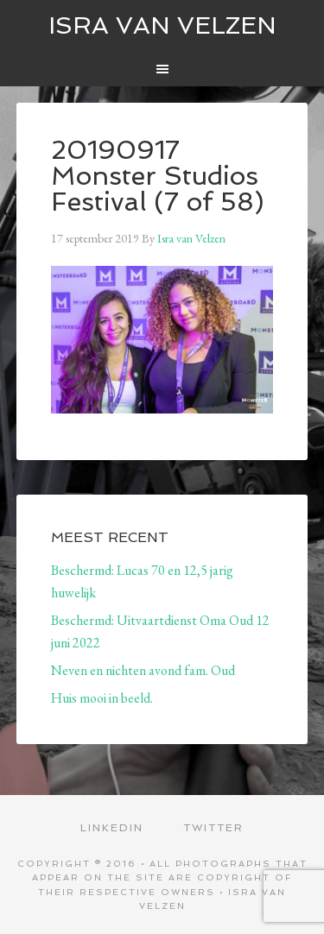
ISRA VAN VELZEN (162, 25)
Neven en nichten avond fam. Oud (143, 670)
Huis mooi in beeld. (102, 698)
